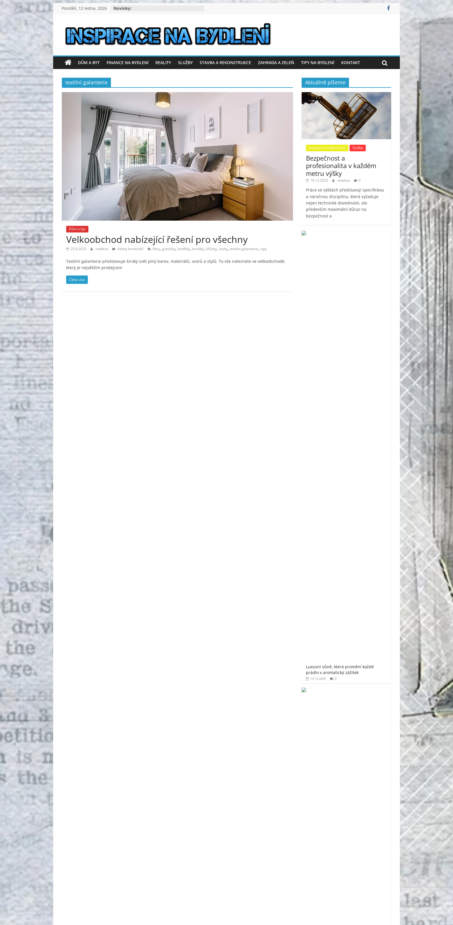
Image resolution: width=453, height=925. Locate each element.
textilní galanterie (244, 248)
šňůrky (211, 248)
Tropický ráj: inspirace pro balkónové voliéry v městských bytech (364, 344)
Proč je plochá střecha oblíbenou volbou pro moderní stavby (363, 312)
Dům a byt (89, 62)
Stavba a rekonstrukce (225, 62)
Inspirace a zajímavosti (327, 147)
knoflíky (184, 248)
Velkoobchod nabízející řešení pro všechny (157, 239)
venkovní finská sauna (364, 639)
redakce (102, 248)
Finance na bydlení (127, 62)
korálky (198, 248)
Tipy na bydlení (317, 62)
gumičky (168, 248)
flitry (156, 248)
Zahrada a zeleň (276, 62)
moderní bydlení (372, 572)
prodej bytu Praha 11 (355, 596)
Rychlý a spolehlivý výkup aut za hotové (361, 373)
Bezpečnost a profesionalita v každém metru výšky (341, 166)
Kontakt (350, 62)
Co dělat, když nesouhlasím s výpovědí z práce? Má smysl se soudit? (362, 277)
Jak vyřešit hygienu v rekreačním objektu (361, 434)
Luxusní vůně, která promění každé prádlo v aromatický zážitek (363, 242)
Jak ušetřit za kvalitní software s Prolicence (362, 404)
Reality (163, 62)
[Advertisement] (346, 502)
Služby (185, 62)
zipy (263, 248)
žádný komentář (128, 248)
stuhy (223, 248)
